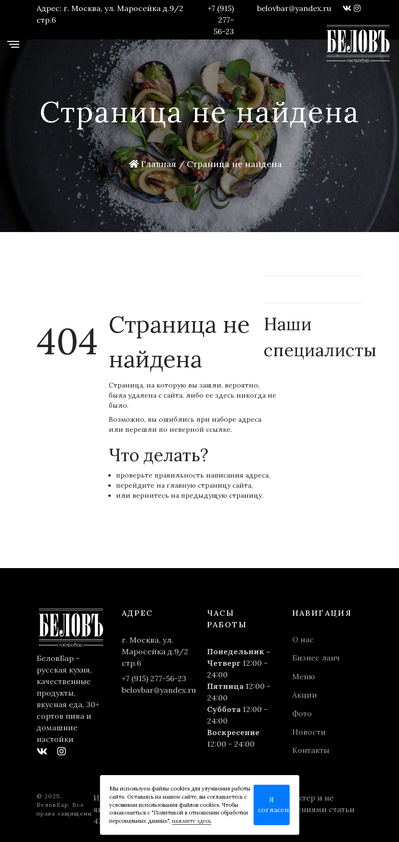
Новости (309, 732)
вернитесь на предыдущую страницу (197, 495)
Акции (304, 695)
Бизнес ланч (316, 657)
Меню (303, 676)
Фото (302, 713)
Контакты (310, 750)
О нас (303, 639)
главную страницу (199, 485)
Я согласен (273, 804)
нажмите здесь (191, 820)
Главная (152, 163)
